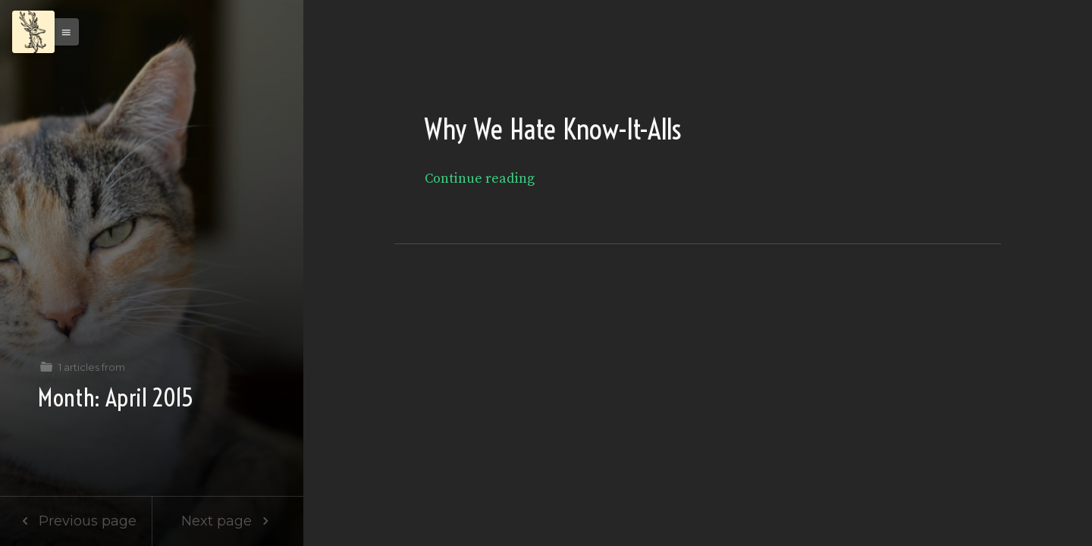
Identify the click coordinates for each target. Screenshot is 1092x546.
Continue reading (480, 178)
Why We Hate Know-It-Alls (553, 129)
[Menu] (33, 32)
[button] (62, 32)
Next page (228, 521)
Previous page (75, 521)
